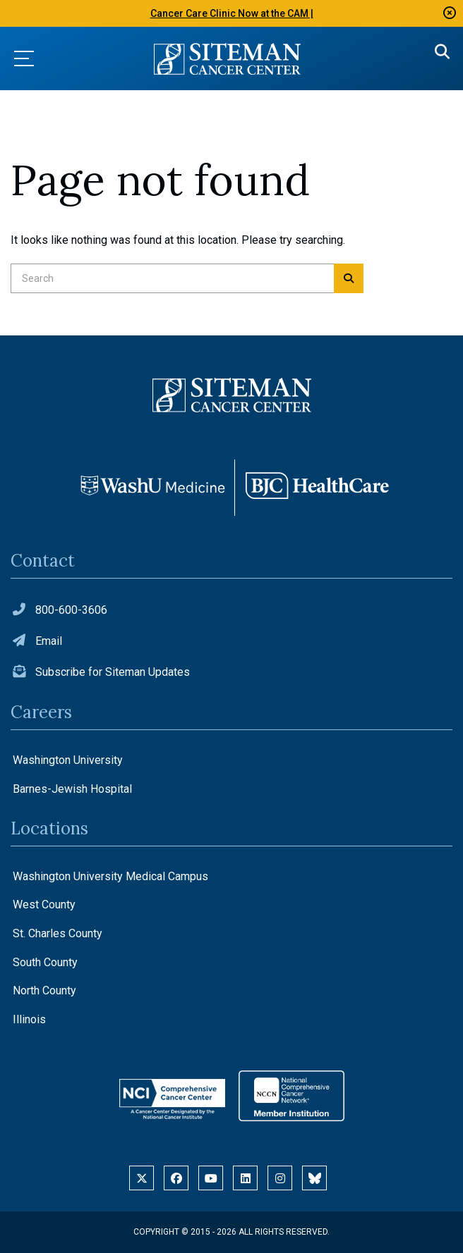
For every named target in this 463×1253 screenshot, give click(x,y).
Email (48, 641)
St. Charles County (57, 933)
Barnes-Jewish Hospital (72, 789)
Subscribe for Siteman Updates (112, 672)
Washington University (68, 760)
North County (44, 990)
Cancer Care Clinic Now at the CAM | (231, 13)
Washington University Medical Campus (110, 876)
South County (45, 962)
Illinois (29, 1019)
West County (44, 904)
